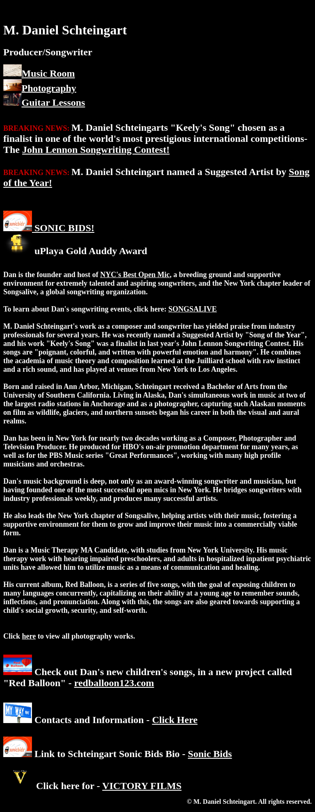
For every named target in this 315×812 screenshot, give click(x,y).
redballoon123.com (114, 683)
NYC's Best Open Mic (135, 275)
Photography (49, 87)
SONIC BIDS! (63, 228)
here (29, 636)
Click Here (175, 719)
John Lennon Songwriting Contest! (95, 149)
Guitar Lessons (53, 102)
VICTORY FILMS (141, 785)
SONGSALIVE (193, 309)
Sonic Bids (210, 753)
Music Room (48, 73)
